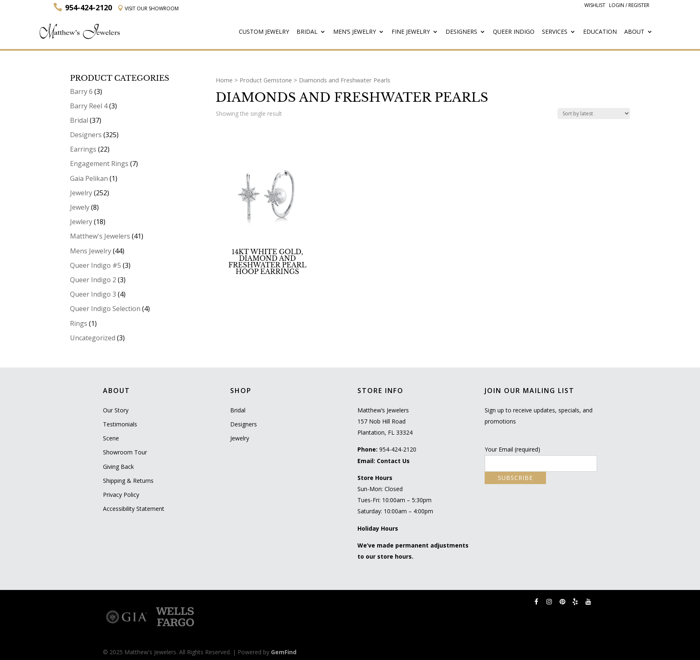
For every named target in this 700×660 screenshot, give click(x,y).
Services (554, 32)
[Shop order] (594, 113)
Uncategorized (92, 337)
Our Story (115, 410)
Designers (461, 32)
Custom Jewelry (264, 32)
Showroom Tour (125, 452)
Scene (111, 438)
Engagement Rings (99, 163)
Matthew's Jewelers (100, 236)
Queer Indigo (513, 32)
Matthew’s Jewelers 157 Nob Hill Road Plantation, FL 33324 (385, 421)
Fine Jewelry (411, 32)
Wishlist (593, 5)
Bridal (306, 32)
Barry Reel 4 (88, 105)
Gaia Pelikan (89, 178)
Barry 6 (81, 91)
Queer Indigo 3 (93, 294)
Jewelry (81, 192)
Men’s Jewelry (354, 32)
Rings (78, 323)
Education (600, 32)
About (634, 32)
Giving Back (118, 466)
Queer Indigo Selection (105, 308)
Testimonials (120, 424)
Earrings (83, 149)
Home (224, 80)
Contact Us (393, 461)
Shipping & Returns (128, 480)
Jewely (79, 207)
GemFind (283, 652)
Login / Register (629, 5)
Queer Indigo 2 (93, 279)
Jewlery (81, 221)
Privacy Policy (121, 495)
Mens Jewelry (90, 250)
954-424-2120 (397, 449)
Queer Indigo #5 (95, 265)
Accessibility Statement (133, 509)
